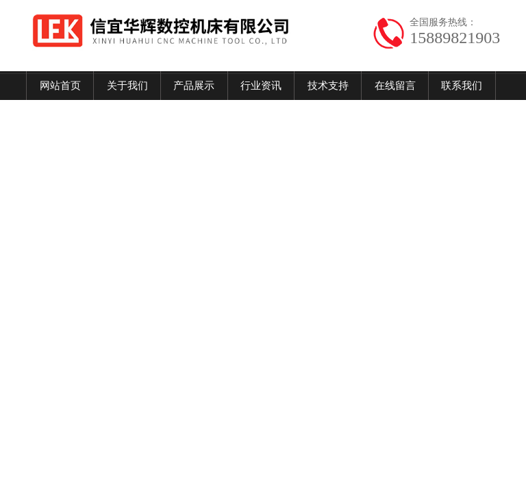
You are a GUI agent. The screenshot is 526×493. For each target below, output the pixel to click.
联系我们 (461, 85)
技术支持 (328, 85)
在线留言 (395, 85)
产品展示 (193, 85)
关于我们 (127, 85)
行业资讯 (260, 85)
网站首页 (60, 85)
